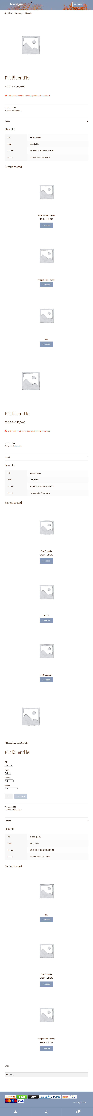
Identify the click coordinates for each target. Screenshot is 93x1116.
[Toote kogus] (9, 796)
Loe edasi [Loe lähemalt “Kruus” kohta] (46, 620)
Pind (6, 770)
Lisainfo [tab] (8, 121)
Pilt (6, 762)
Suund (7, 785)
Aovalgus (17, 4)
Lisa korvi (21, 796)
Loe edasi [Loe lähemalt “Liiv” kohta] (46, 344)
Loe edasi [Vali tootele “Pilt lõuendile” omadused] (46, 561)
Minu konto (15, 1112)
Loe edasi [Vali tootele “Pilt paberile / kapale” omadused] (46, 225)
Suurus (7, 778)
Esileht (10, 13)
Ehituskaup (17, 13)
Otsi (46, 1112)
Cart (71, 1110)
